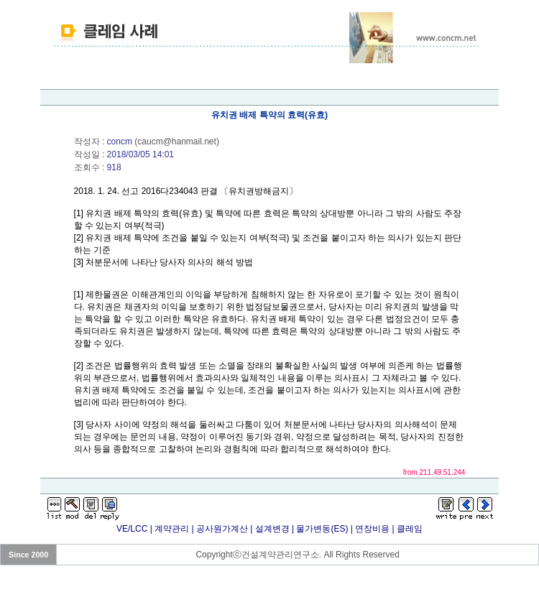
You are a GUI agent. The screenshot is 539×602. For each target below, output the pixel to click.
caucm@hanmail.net (176, 141)
